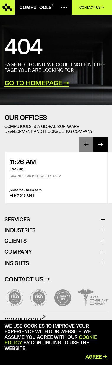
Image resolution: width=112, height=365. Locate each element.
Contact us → (91, 7)
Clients (15, 241)
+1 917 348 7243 (22, 195)
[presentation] (86, 144)
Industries (19, 230)
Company (18, 252)
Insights (16, 263)
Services (19, 219)
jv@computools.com (26, 190)
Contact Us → (27, 279)
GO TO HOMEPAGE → (36, 82)
